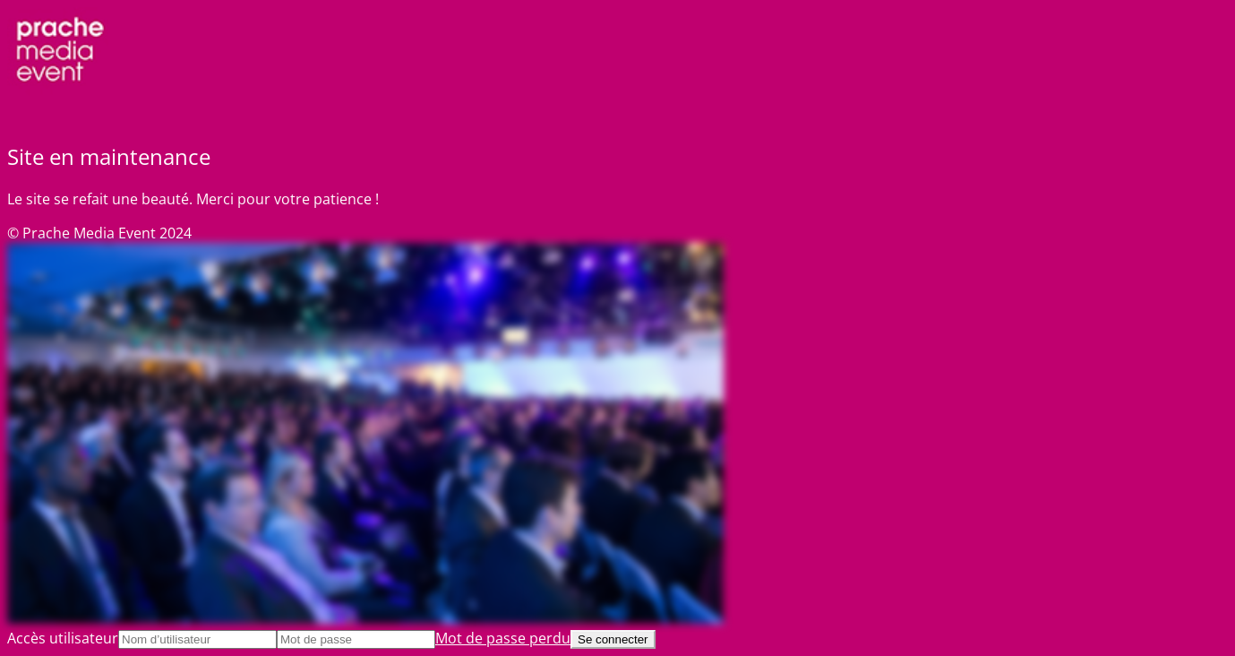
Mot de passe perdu (502, 638)
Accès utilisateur (62, 638)
